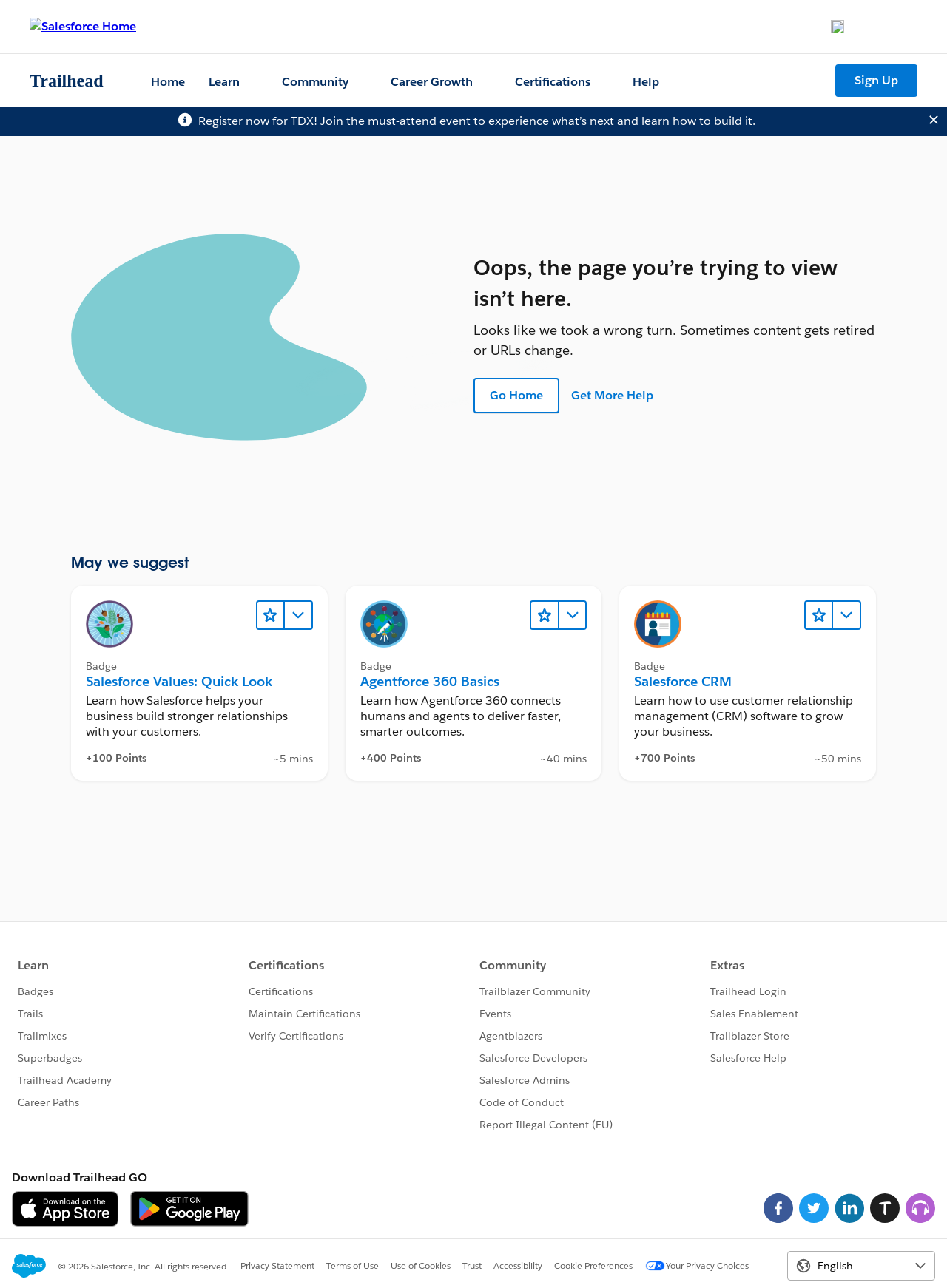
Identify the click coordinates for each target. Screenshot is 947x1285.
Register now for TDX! (257, 121)
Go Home (516, 395)
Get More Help (612, 395)
